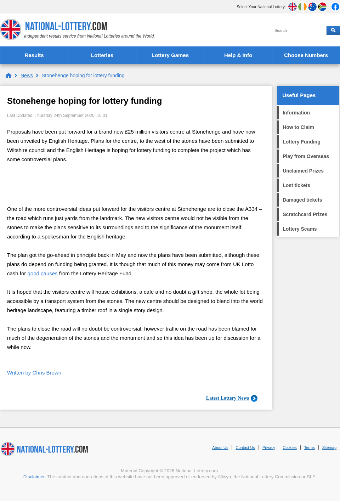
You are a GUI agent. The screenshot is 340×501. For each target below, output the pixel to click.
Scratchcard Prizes (305, 214)
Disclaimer (34, 476)
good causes (43, 273)
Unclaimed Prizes (303, 171)
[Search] (298, 30)
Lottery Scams (300, 229)
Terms (309, 447)
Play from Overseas (306, 156)
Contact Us (245, 447)
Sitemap (329, 447)
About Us (220, 447)
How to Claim (298, 127)
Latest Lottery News (227, 398)
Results (34, 55)
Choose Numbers (306, 55)
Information (296, 113)
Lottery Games (170, 55)
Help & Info (238, 55)
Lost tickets (296, 185)
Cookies (290, 447)
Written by (34, 373)
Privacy (268, 447)
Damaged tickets (302, 200)
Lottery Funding (302, 142)
